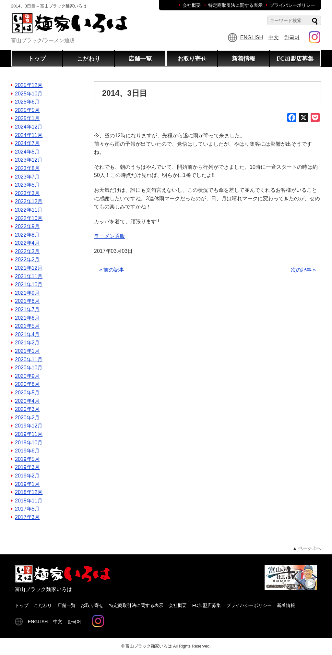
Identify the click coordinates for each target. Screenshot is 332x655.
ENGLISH (251, 37)
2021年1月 (27, 351)
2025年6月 (27, 102)
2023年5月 (27, 185)
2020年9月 (27, 376)
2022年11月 (28, 210)
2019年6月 (27, 450)
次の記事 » (303, 270)
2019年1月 (27, 484)
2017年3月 (27, 517)
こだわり (88, 59)
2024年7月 (27, 143)
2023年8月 (27, 168)
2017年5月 (27, 509)
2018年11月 (28, 500)
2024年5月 (27, 151)
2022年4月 (27, 243)
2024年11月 (28, 135)
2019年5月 (27, 459)
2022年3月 (27, 251)
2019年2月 (27, 475)
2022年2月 (27, 259)
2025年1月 (27, 118)
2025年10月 (28, 93)
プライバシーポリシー (292, 5)
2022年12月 (28, 201)
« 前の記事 (111, 270)
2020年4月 (27, 401)
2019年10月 (28, 442)
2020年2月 (27, 417)
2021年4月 (27, 334)
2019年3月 (27, 467)
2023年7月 (27, 176)
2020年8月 (27, 384)
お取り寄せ (192, 59)
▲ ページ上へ (306, 548)
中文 (273, 37)
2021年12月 (28, 268)
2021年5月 (27, 326)
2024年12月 (28, 127)
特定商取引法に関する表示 (235, 5)
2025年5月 (27, 110)
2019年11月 (28, 434)
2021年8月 (27, 301)
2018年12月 (28, 492)
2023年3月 (27, 193)
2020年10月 (28, 367)
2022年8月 (27, 235)
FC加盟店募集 (295, 59)
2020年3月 (27, 409)
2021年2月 (27, 342)
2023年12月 (28, 160)
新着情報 (243, 59)
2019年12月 (28, 425)
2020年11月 (28, 359)
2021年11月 (28, 276)
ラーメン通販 (109, 236)
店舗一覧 (140, 59)
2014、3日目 (124, 93)
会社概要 (192, 5)
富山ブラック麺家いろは (148, 646)
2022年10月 (28, 218)
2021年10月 (28, 284)
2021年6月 (27, 318)
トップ (37, 59)
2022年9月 (27, 226)
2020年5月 (27, 392)
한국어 (292, 37)
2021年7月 (27, 309)
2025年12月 (28, 85)
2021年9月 (27, 293)
